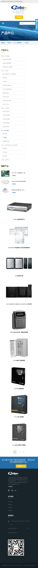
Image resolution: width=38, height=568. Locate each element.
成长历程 (10, 507)
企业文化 (10, 504)
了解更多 (14, 175)
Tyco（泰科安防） (17, 42)
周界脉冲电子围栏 (7, 100)
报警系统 (5, 77)
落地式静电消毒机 (7, 59)
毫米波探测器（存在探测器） (10, 74)
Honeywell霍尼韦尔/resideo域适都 (9, 145)
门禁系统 (5, 81)
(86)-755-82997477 (12, 528)
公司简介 (10, 501)
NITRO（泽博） (5, 70)
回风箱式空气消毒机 (7, 67)
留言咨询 (19, 17)
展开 (36, 24)
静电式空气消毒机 (5, 56)
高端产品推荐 (6, 111)
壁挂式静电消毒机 (7, 63)
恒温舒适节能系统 (7, 85)
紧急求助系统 (6, 93)
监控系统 (5, 156)
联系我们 (21, 466)
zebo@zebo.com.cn (13, 532)
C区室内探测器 (6, 122)
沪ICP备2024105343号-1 (30, 565)
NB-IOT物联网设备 (7, 89)
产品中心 (9, 42)
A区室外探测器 (6, 115)
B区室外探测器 (6, 119)
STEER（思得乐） (5, 159)
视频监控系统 (6, 141)
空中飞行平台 (6, 104)
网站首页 (3, 42)
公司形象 (10, 510)
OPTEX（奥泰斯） (5, 108)
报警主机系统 (6, 126)
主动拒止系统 (6, 96)
